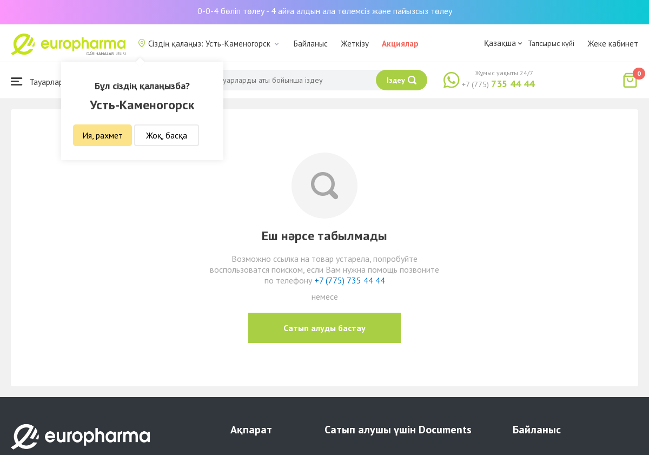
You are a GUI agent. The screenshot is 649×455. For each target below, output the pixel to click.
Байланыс (311, 43)
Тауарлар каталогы (55, 81)
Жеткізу (355, 43)
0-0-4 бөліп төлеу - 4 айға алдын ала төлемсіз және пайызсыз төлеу (324, 10)
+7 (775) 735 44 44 (349, 280)
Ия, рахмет (102, 135)
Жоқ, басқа (166, 135)
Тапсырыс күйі (551, 43)
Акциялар (400, 43)
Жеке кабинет (612, 43)
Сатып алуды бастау (324, 327)
